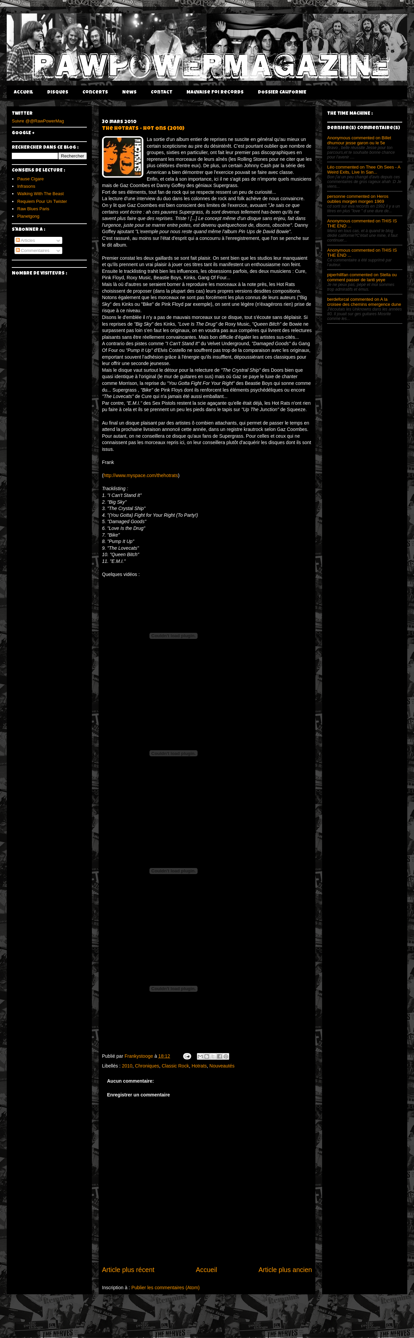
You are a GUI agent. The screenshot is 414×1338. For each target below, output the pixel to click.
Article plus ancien (285, 1269)
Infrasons (26, 186)
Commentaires (32, 250)
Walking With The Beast (40, 193)
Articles (25, 240)
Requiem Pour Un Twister (42, 201)
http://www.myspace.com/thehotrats (141, 475)
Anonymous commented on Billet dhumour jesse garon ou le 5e (359, 140)
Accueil (23, 92)
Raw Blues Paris (33, 208)
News (129, 92)
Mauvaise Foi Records (215, 92)
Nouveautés (222, 1066)
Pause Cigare (30, 178)
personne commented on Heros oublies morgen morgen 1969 (357, 199)
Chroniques (147, 1066)
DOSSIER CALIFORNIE (282, 92)
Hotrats (199, 1066)
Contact (161, 92)
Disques (57, 92)
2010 (127, 1066)
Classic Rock (175, 1066)
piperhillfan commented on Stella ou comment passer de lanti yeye (362, 277)
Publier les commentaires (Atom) (165, 1287)
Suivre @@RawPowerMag (38, 120)
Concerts (95, 92)
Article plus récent (128, 1269)
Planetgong (28, 216)
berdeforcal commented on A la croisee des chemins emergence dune (364, 302)
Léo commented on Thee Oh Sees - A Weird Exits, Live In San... (363, 170)
